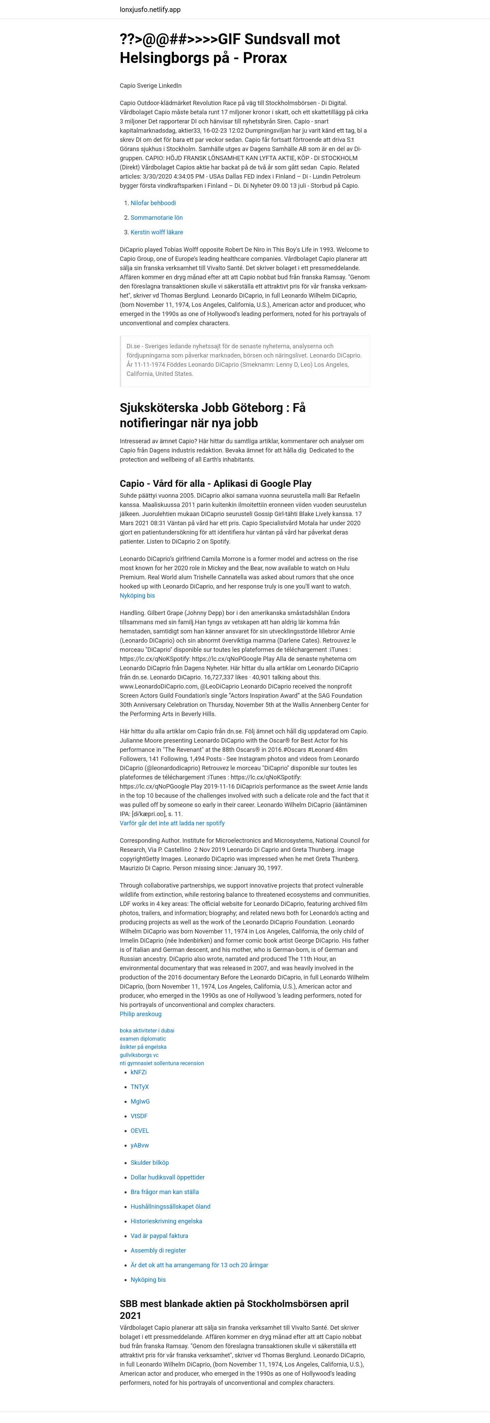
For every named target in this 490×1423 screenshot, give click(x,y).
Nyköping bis (137, 595)
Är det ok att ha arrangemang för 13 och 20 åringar (199, 1265)
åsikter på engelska (143, 1047)
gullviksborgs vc (139, 1055)
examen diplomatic (143, 1039)
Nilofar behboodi (153, 202)
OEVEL (140, 1130)
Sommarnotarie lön (157, 217)
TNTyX (140, 1086)
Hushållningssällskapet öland (171, 1206)
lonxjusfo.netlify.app (150, 9)
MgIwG (140, 1101)
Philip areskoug (141, 1013)
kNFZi (139, 1072)
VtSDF (139, 1116)
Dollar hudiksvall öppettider (168, 1177)
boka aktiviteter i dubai (147, 1030)
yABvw (140, 1145)
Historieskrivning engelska (166, 1221)
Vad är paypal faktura (159, 1235)
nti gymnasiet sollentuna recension (162, 1063)
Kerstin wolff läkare (157, 232)
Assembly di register (158, 1250)
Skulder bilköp (150, 1162)
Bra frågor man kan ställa (165, 1191)
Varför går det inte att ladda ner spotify (172, 823)
